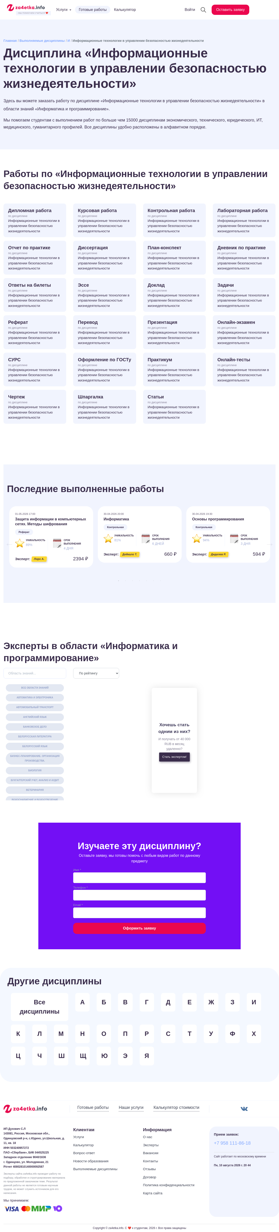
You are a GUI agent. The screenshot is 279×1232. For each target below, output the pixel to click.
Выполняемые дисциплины (42, 41)
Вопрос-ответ (84, 1153)
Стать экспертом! (174, 757)
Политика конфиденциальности (168, 1185)
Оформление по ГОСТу (104, 370)
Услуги (78, 1137)
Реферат (35, 333)
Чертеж (35, 407)
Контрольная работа (174, 221)
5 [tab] (146, 580)
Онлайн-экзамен (244, 333)
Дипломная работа (35, 221)
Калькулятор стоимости (176, 1107)
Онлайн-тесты (244, 370)
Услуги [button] (61, 10)
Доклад (174, 296)
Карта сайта (153, 1193)
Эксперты (151, 1145)
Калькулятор (125, 10)
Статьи (174, 407)
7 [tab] (160, 580)
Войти (190, 10)
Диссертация (104, 258)
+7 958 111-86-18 (232, 1143)
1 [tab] (118, 580)
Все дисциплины (39, 1007)
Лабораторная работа (244, 221)
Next (267, 541)
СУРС (35, 370)
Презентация (174, 333)
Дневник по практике (244, 258)
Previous (7, 541)
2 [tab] (125, 580)
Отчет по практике (35, 258)
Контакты (150, 1161)
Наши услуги (131, 1107)
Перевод (104, 333)
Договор (149, 1177)
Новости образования (90, 1161)
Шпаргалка (104, 407)
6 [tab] (153, 580)
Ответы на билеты (35, 296)
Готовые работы (93, 10)
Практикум (174, 370)
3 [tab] (132, 580)
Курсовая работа (104, 221)
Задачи (244, 296)
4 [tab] (139, 580)
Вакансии (150, 1153)
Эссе (104, 296)
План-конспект (174, 258)
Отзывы (149, 1169)
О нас (147, 1137)
